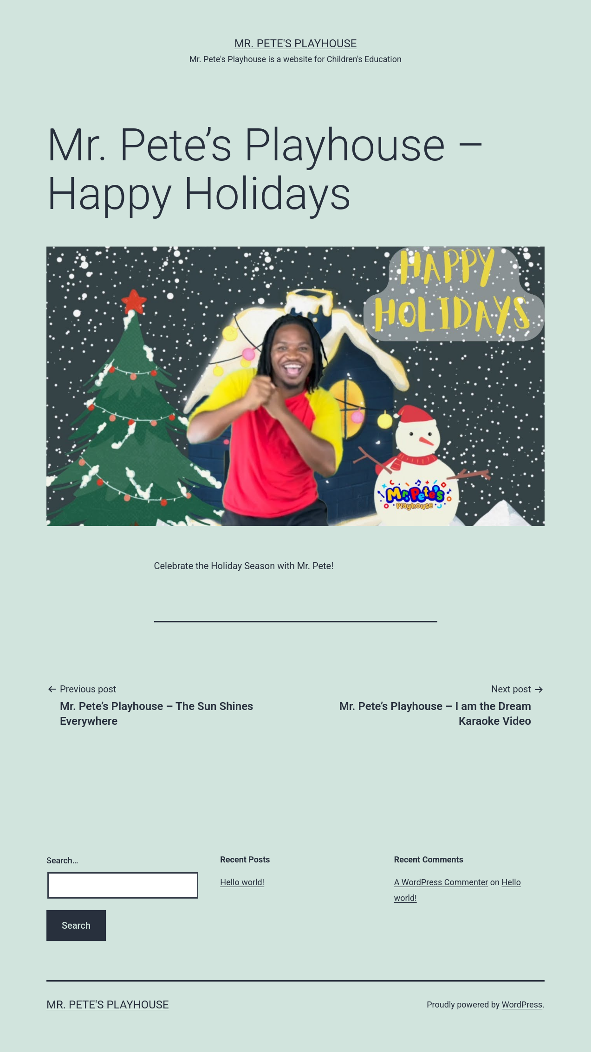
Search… (62, 860)
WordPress (522, 1004)
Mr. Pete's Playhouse (295, 43)
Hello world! (242, 882)
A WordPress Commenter (441, 882)
